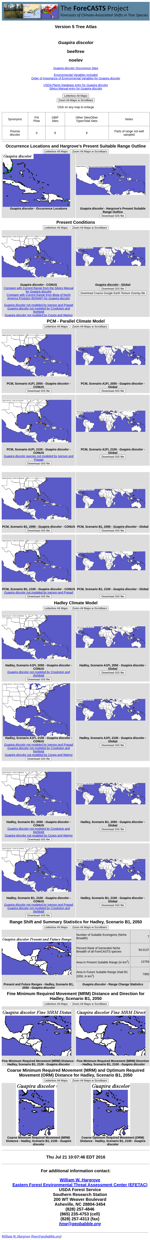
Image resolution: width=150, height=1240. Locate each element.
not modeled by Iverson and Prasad (38, 305)
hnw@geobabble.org (80, 1223)
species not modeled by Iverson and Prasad (38, 457)
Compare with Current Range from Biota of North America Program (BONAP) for (38, 296)
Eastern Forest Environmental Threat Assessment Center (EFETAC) (79, 1184)
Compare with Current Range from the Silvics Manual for (39, 289)
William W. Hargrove (80, 1180)
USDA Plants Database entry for (75, 85)
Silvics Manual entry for (75, 88)
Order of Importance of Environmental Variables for (75, 78)
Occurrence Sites (75, 68)
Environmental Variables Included (76, 75)
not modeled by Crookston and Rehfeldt (38, 310)
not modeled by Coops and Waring (39, 315)
